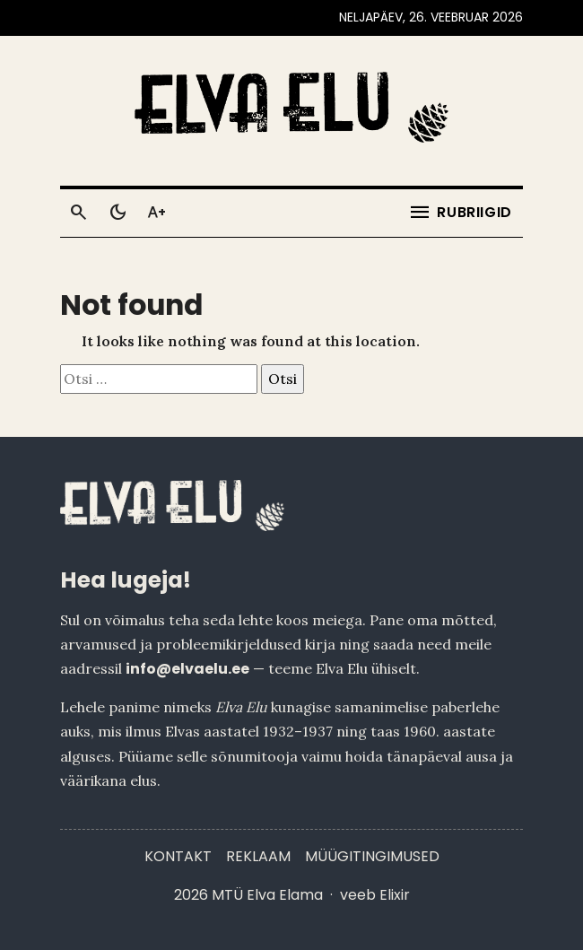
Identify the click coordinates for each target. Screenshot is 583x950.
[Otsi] (78, 213)
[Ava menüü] (460, 212)
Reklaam (258, 856)
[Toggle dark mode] (117, 213)
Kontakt (178, 856)
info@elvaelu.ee (187, 668)
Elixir (394, 895)
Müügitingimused (372, 856)
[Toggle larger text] (157, 213)
